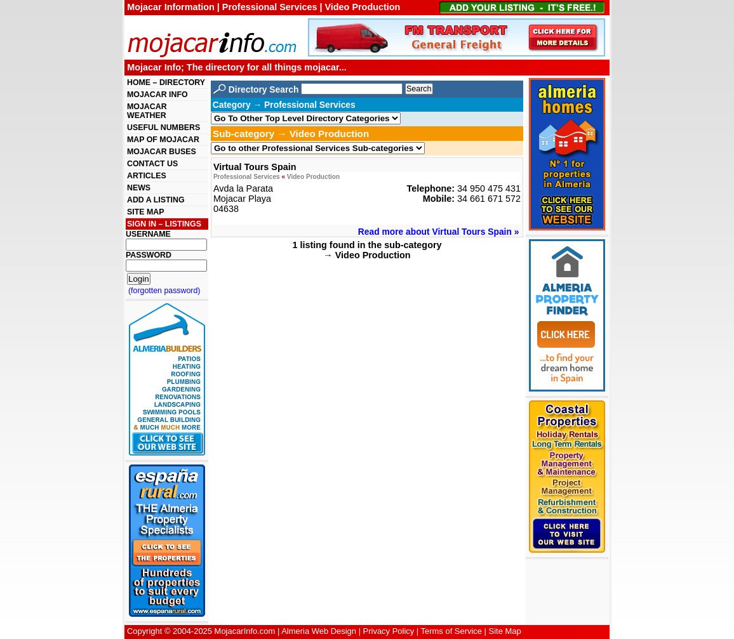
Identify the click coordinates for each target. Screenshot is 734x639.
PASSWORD (148, 255)
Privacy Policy (389, 631)
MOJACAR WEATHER (147, 111)
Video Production (313, 176)
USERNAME (148, 234)
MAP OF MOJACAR (163, 139)
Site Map (505, 631)
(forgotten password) (164, 290)
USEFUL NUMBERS (163, 127)
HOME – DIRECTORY (166, 82)
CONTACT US (152, 163)
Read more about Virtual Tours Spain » (438, 232)
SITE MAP (145, 212)
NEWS (138, 187)
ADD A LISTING (156, 199)
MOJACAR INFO (157, 94)
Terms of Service (451, 631)
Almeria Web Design (318, 631)
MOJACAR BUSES (161, 151)
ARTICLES (146, 175)
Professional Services (246, 176)
